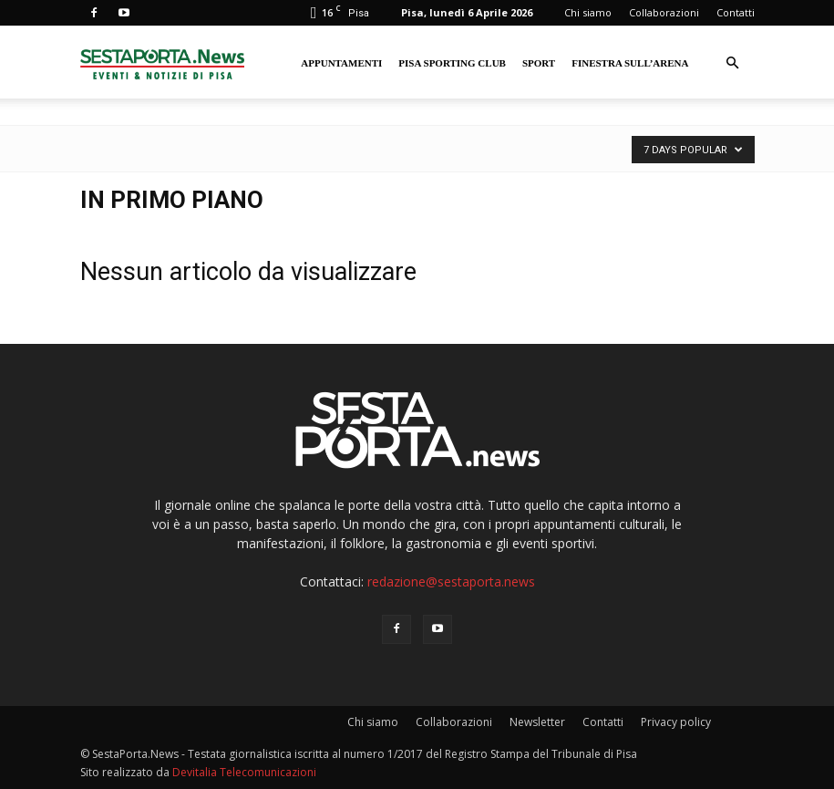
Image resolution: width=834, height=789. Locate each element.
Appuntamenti (341, 62)
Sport (538, 62)
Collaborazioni (664, 12)
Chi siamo (588, 12)
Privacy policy (676, 722)
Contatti (735, 12)
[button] (733, 63)
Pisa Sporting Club (452, 62)
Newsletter (537, 722)
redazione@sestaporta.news (451, 581)
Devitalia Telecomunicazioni (244, 772)
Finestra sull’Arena (629, 62)
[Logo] (162, 62)
